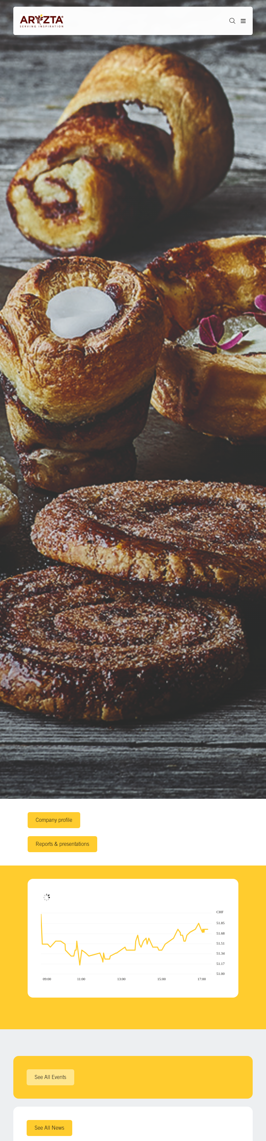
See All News (49, 1128)
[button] (229, 20)
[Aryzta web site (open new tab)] (45, 21)
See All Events (50, 1077)
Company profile (54, 820)
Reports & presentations (62, 844)
